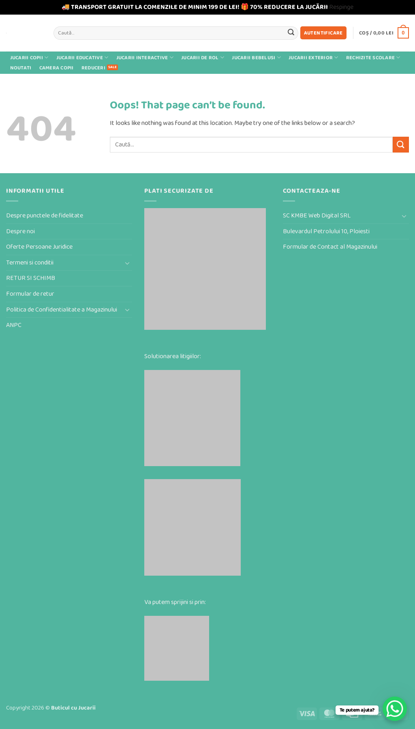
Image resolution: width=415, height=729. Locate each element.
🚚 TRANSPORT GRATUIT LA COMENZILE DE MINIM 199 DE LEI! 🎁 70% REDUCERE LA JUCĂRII (195, 7)
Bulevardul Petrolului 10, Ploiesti (326, 231)
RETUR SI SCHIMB (30, 278)
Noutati (21, 68)
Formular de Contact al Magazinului (330, 247)
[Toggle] (127, 263)
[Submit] (291, 33)
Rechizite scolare (373, 57)
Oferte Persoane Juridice (39, 247)
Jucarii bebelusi (256, 57)
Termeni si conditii (29, 263)
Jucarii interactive (144, 57)
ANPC (13, 325)
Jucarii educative (82, 57)
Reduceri (93, 68)
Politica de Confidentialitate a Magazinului (61, 310)
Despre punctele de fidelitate (44, 216)
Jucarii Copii (29, 57)
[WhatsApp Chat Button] (395, 709)
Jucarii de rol (202, 57)
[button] (323, 33)
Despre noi (20, 231)
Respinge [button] (341, 7)
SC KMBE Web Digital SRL (317, 216)
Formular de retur (30, 294)
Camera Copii (56, 68)
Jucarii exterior (313, 57)
